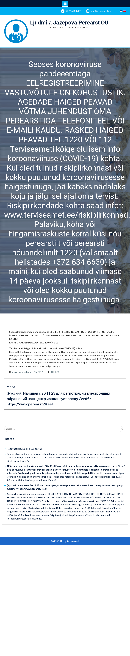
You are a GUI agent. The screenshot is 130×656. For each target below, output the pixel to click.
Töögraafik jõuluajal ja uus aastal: (24, 448)
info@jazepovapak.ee (101, 11)
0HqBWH (55, 372)
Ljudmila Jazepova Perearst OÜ (69, 22)
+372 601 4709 (73, 11)
